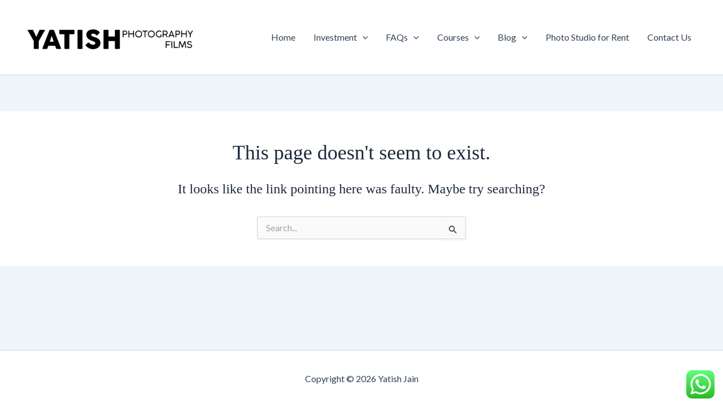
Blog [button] (513, 37)
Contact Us (669, 37)
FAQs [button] (402, 37)
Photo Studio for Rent (587, 37)
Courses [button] (458, 37)
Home (283, 37)
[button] (362, 37)
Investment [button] (340, 37)
